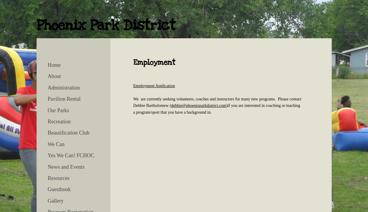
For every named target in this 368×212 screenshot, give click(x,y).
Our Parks (58, 110)
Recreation (59, 122)
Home (54, 65)
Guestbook (59, 189)
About (54, 76)
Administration (64, 88)
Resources (59, 178)
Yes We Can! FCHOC (71, 155)
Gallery (56, 201)
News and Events (66, 167)
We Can (56, 144)
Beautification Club (68, 133)
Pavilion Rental (64, 99)
